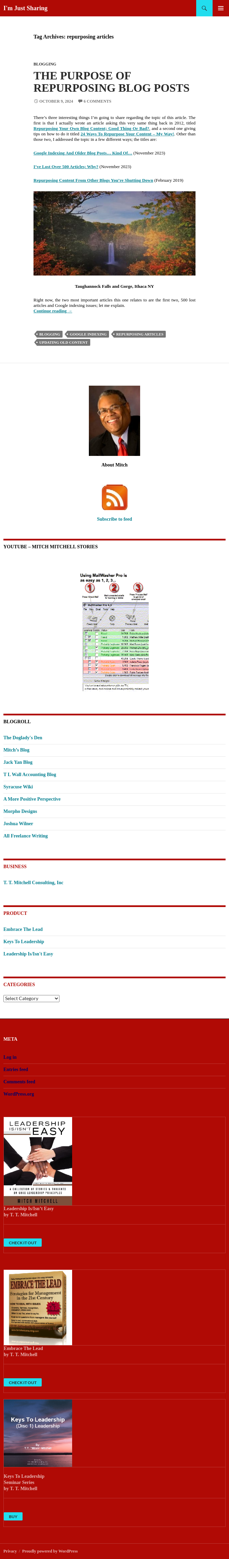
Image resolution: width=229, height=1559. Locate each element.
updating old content (63, 342)
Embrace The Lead (23, 929)
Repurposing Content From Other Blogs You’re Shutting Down (93, 180)
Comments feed (19, 1081)
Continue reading (52, 310)
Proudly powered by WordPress (50, 1551)
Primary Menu (221, 8)
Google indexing (88, 334)
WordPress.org (18, 1094)
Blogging (44, 64)
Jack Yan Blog (17, 762)
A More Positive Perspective (31, 799)
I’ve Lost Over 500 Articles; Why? (65, 166)
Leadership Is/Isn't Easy (28, 953)
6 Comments (97, 101)
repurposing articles (139, 334)
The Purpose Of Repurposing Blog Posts (111, 82)
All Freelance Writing (25, 835)
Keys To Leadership (23, 941)
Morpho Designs (20, 811)
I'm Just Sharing (25, 8)
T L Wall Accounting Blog (29, 774)
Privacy (10, 1551)
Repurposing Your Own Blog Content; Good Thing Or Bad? (91, 128)
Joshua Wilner (18, 823)
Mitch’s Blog (16, 750)
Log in (10, 1057)
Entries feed (15, 1069)
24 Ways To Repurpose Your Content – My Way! (127, 133)
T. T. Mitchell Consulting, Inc (33, 882)
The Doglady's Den (22, 737)
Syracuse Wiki (18, 786)
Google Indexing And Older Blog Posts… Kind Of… (82, 152)
